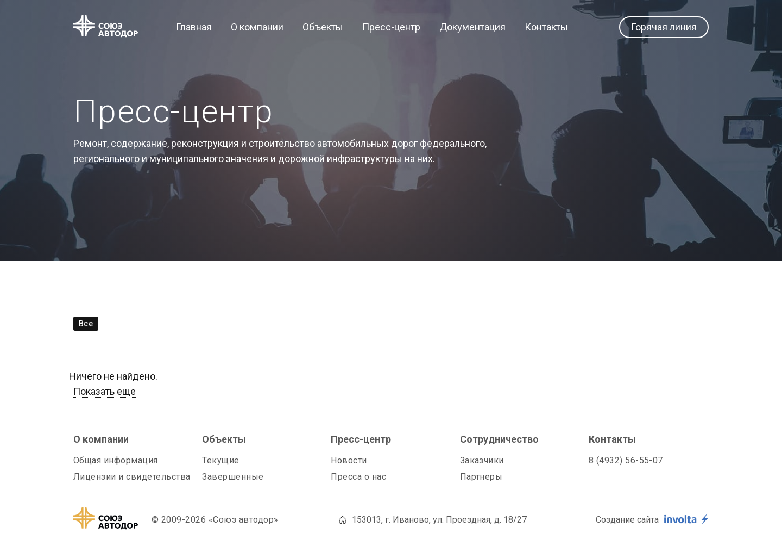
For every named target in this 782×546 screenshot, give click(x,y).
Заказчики (482, 460)
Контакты (546, 27)
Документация (472, 27)
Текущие (220, 460)
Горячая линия (664, 27)
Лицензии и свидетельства (132, 476)
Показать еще (104, 391)
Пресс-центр (391, 27)
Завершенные (232, 476)
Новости (349, 460)
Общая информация (115, 460)
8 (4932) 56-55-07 (626, 460)
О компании (257, 27)
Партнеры (481, 476)
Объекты (322, 27)
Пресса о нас (358, 476)
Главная (194, 27)
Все (86, 323)
